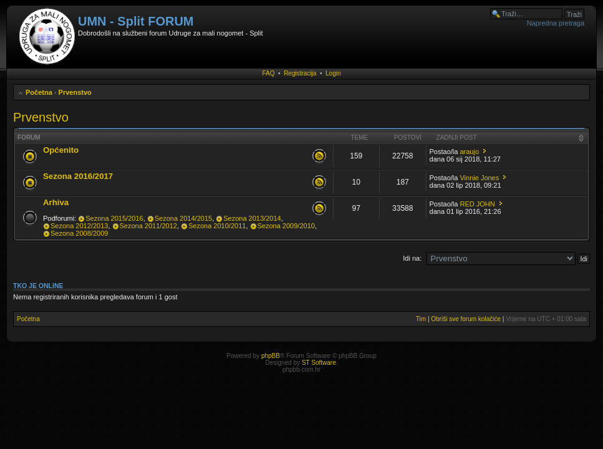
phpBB (270, 355)
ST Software (319, 362)
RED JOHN (477, 204)
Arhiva (56, 202)
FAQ (269, 73)
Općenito (61, 150)
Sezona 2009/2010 (286, 225)
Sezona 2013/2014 (252, 218)
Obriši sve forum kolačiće (466, 319)
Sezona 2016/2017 (78, 176)
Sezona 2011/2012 (148, 225)
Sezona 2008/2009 (79, 233)
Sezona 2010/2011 (217, 225)
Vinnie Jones (479, 177)
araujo (469, 151)
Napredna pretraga (555, 23)
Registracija (300, 73)
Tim (421, 319)
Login (333, 73)
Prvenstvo (75, 92)
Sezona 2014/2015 (183, 218)
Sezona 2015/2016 (114, 218)
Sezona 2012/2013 (79, 225)
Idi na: (412, 258)
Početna (39, 92)
